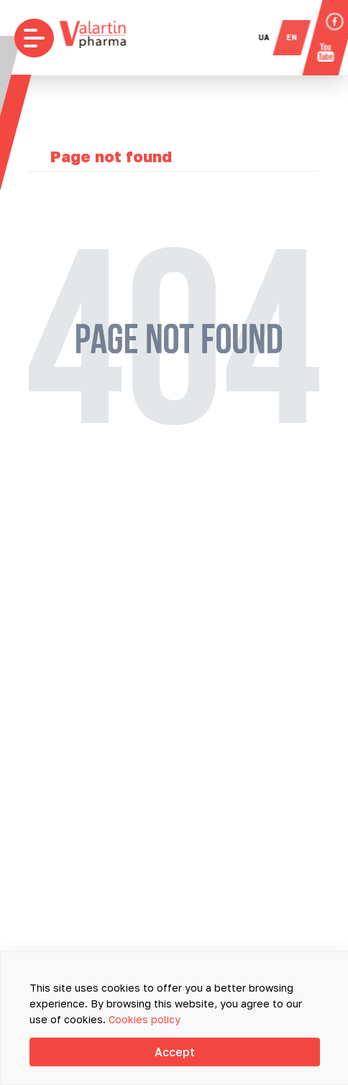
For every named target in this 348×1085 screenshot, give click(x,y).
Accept (175, 1052)
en (298, 37)
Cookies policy (144, 1019)
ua (270, 37)
